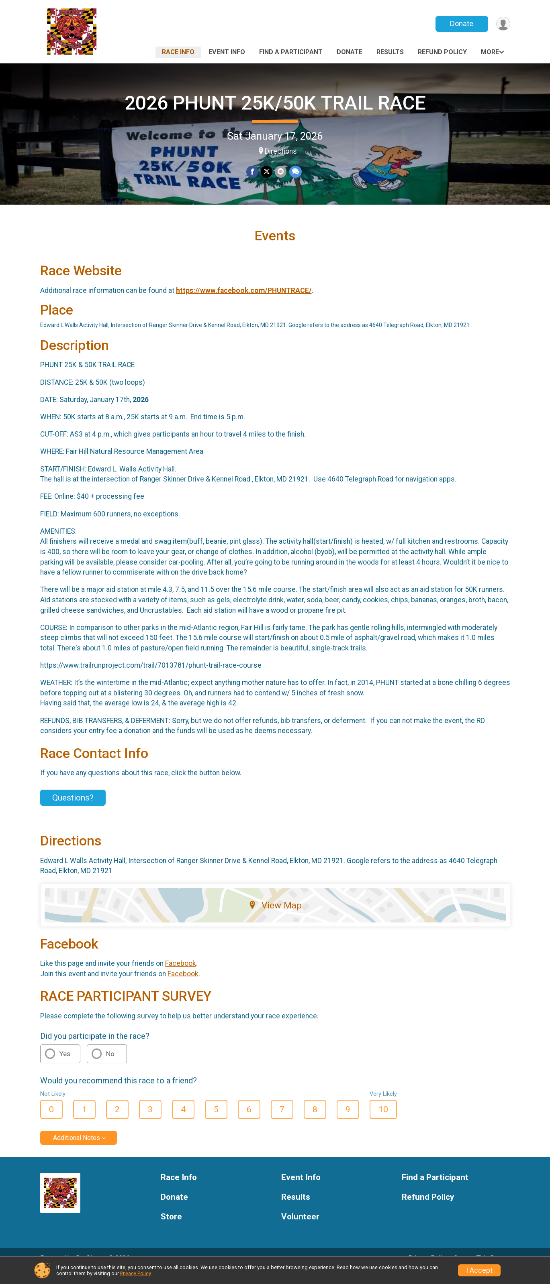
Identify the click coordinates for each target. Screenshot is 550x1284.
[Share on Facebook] (252, 172)
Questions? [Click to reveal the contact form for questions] (73, 809)
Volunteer (300, 1228)
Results (390, 52)
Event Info (227, 52)
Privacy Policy (135, 1273)
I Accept (479, 1270)
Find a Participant (291, 52)
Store (171, 1228)
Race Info (178, 52)
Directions (281, 151)
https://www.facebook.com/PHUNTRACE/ (244, 302)
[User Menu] (502, 23)
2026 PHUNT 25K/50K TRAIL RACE (275, 102)
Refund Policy (442, 52)
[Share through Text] (295, 172)
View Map (275, 916)
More (490, 52)
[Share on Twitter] (266, 172)
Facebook (180, 975)
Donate (460, 23)
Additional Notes (76, 1149)
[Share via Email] (280, 172)
